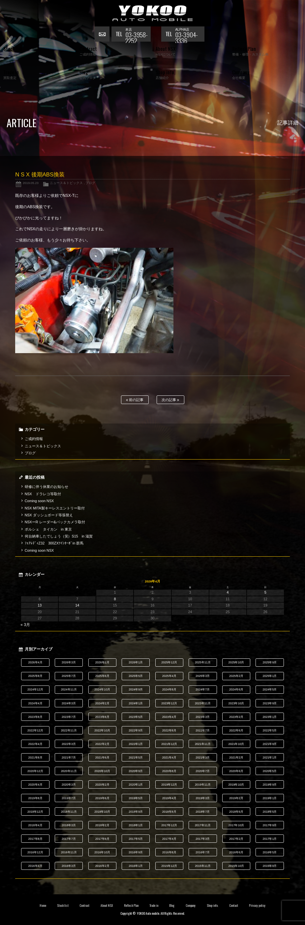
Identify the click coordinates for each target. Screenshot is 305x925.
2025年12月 (169, 662)
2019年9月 (269, 784)
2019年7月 (69, 798)
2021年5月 (136, 757)
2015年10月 (236, 866)
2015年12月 (169, 866)
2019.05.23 (31, 183)
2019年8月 (35, 798)
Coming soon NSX (39, 501)
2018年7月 (203, 811)
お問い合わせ (103, 34)
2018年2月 (102, 825)
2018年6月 (236, 811)
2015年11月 (203, 866)
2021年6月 (102, 757)
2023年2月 (236, 717)
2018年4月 (35, 825)
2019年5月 (136, 798)
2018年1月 (136, 825)
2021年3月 (203, 757)
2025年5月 (136, 676)
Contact (233, 905)
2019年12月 (169, 784)
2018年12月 (35, 811)
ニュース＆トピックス (66, 183)
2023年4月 (169, 717)
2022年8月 (169, 730)
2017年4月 (169, 838)
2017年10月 (236, 825)
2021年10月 (236, 744)
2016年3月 (69, 866)
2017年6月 (102, 838)
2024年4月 (35, 703)
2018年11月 (69, 811)
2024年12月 (35, 689)
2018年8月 (169, 811)
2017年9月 (269, 825)
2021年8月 (35, 757)
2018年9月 (136, 811)
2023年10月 (236, 703)
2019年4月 (169, 798)
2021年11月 (203, 744)
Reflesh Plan (131, 905)
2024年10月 (102, 689)
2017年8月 (35, 838)
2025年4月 (169, 676)
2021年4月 (169, 757)
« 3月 (25, 624)
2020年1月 (136, 784)
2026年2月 (102, 662)
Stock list (63, 905)
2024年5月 (269, 689)
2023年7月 (69, 717)
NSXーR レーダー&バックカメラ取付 (55, 522)
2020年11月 (69, 771)
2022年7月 (203, 730)
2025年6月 (102, 676)
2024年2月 (102, 703)
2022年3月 (69, 744)
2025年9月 (269, 662)
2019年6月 (102, 798)
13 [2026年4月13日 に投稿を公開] (40, 605)
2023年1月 (269, 717)
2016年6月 (236, 852)
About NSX (107, 905)
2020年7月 (203, 771)
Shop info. (212, 905)
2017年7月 (69, 838)
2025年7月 (69, 676)
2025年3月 (203, 676)
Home (43, 905)
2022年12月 (35, 730)
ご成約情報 (34, 439)
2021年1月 (269, 757)
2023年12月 (169, 703)
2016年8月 (169, 852)
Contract (84, 905)
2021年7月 (69, 757)
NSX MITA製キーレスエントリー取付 (55, 508)
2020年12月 (35, 771)
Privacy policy (257, 905)
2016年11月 (69, 852)
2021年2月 (236, 757)
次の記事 (170, 400)
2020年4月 (35, 784)
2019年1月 (269, 798)
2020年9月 (136, 771)
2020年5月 (269, 771)
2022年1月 (136, 744)
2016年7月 (203, 852)
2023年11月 (203, 703)
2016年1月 (136, 866)
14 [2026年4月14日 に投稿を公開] (77, 605)
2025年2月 (236, 676)
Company (191, 905)
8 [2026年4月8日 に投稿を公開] (115, 599)
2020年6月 (236, 771)
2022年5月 (269, 730)
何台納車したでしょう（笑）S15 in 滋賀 (59, 536)
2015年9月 (269, 866)
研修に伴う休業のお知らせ (46, 487)
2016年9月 (136, 852)
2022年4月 (35, 744)
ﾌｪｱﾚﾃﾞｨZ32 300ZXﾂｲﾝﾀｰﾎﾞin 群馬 (54, 543)
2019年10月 (236, 784)
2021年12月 (169, 744)
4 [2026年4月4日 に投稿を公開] (228, 592)
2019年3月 (203, 798)
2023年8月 (35, 717)
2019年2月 (236, 798)
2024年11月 (69, 689)
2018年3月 (69, 825)
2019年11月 (203, 784)
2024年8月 (169, 689)
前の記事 (134, 400)
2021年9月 (269, 744)
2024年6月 (236, 689)
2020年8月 (169, 771)
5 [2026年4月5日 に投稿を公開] (265, 592)
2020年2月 (102, 784)
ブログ (90, 183)
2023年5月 (136, 717)
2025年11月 (203, 662)
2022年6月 (236, 730)
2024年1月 (136, 703)
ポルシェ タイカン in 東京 (48, 529)
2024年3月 (69, 703)
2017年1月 (269, 838)
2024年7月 (203, 689)
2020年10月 (102, 771)
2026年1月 (136, 662)
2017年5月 (136, 838)
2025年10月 (236, 662)
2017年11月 (203, 825)
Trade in (153, 905)
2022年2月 (102, 744)
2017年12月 (169, 825)
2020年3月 (69, 784)
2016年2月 (102, 866)
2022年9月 (136, 730)
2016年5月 (269, 852)
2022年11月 (69, 730)
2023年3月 (203, 717)
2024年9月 (136, 689)
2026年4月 (35, 662)
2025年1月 (269, 676)
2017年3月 (203, 838)
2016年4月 (35, 866)
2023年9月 (269, 703)
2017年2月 (236, 838)
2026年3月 (69, 662)
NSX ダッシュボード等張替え (49, 515)
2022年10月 (102, 730)
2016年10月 (102, 852)
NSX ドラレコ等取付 (43, 494)
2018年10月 (102, 811)
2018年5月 (269, 811)
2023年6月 (102, 717)
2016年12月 (35, 852)
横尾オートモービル (153, 13)
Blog (171, 905)
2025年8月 (35, 676)
